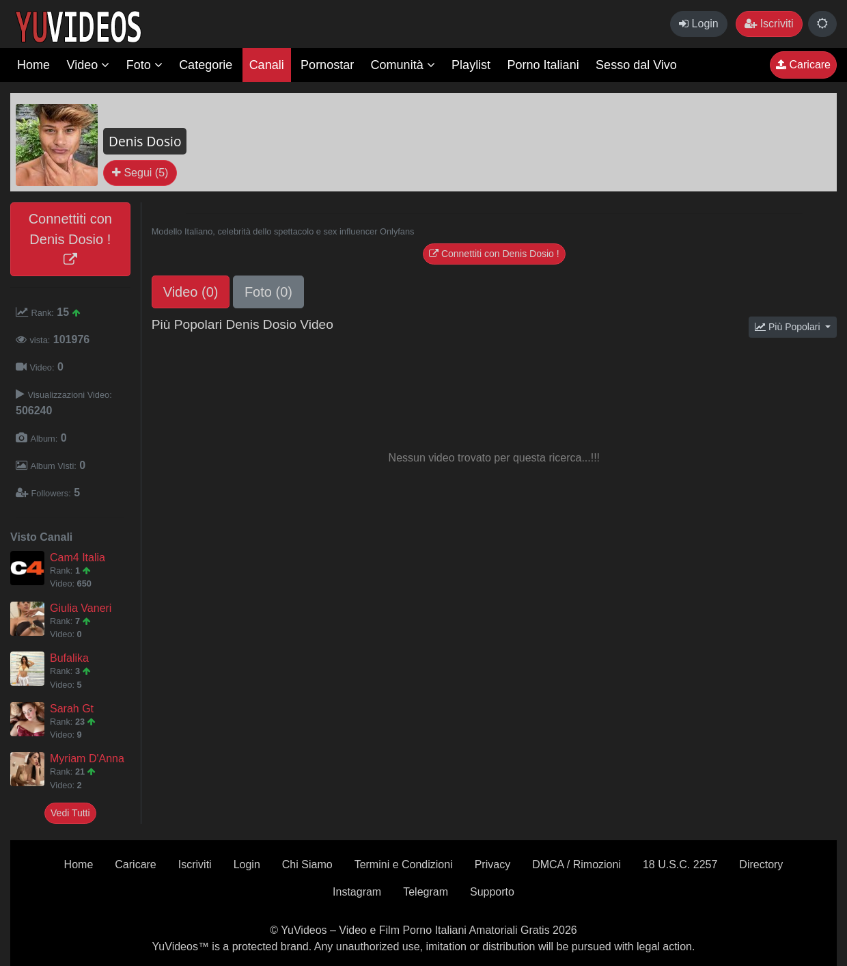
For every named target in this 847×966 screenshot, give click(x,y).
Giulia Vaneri (80, 608)
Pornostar (327, 65)
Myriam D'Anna (87, 758)
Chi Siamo (307, 864)
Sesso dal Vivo (636, 65)
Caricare (803, 64)
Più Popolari (788, 326)
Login (699, 23)
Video (87, 65)
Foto (144, 65)
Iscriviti (769, 23)
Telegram (425, 892)
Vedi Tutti (70, 812)
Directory (761, 864)
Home (33, 65)
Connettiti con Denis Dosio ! (70, 239)
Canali (266, 65)
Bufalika (69, 658)
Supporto (492, 892)
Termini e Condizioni (404, 864)
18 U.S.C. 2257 (680, 864)
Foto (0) (268, 291)
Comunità (403, 65)
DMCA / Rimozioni (576, 864)
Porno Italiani (543, 65)
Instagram (357, 892)
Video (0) (191, 291)
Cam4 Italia (77, 557)
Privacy (492, 864)
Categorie (205, 65)
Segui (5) (140, 172)
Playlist (471, 65)
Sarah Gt (72, 708)
